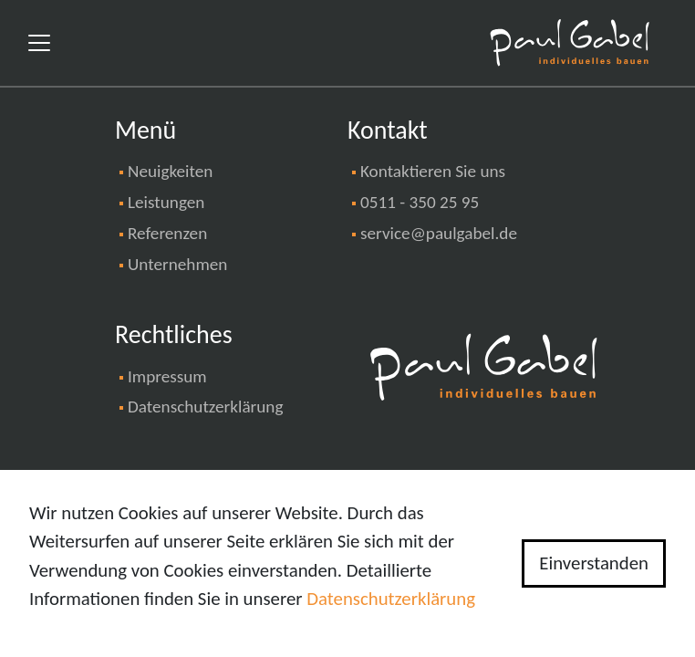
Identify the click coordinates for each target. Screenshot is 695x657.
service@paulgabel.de (438, 233)
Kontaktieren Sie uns (432, 171)
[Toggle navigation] (39, 42)
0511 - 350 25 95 (419, 202)
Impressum (167, 376)
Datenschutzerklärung (205, 406)
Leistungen (166, 202)
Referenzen (167, 233)
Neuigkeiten (170, 171)
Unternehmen (177, 264)
